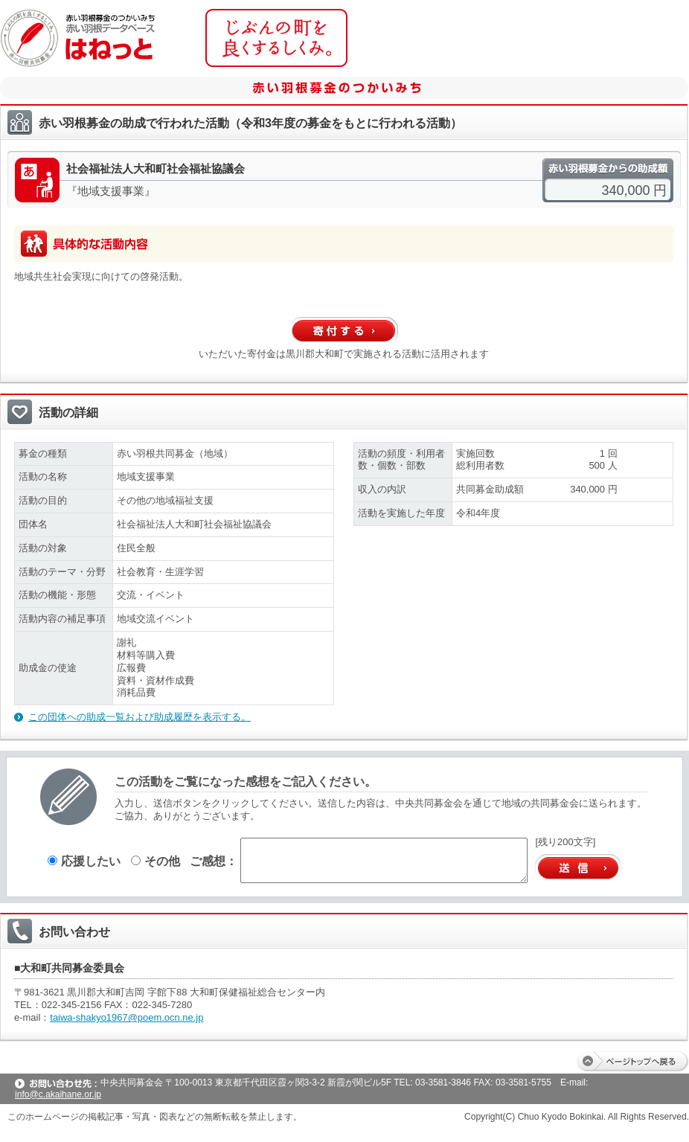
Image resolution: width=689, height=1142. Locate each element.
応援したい (84, 860)
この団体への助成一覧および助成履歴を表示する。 (139, 716)
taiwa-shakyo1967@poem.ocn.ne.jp (126, 1017)
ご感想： (213, 860)
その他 (155, 860)
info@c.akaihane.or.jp (58, 1094)
